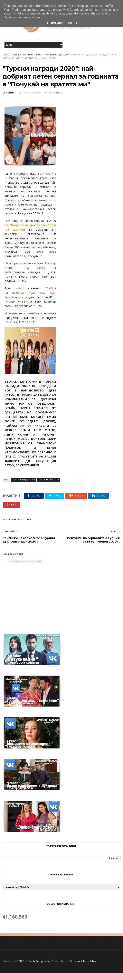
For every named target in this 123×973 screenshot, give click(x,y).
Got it (72, 23)
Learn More (55, 23)
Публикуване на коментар (24, 561)
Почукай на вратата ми (26, 54)
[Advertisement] (62, 595)
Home (6, 54)
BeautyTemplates (37, 961)
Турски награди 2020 (56, 54)
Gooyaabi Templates (83, 961)
